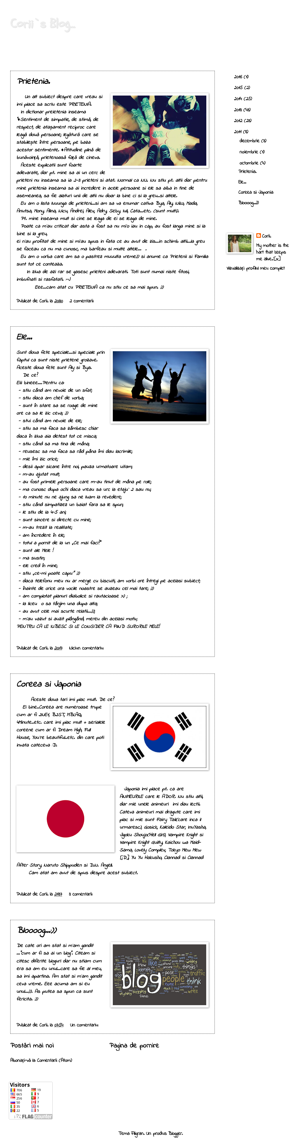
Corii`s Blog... (42, 23)
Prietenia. (33, 81)
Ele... (24, 337)
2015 (239, 87)
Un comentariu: (85, 1025)
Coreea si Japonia (48, 684)
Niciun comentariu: (87, 648)
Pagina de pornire (134, 1046)
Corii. (266, 236)
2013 (238, 110)
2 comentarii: (82, 301)
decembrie (250, 141)
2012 (239, 120)
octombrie (250, 163)
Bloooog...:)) (36, 931)
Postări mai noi (31, 1046)
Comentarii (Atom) (54, 1060)
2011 (238, 132)
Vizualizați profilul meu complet (255, 268)
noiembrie (250, 152)
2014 (239, 99)
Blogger (175, 1133)
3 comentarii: (81, 894)
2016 (239, 77)
